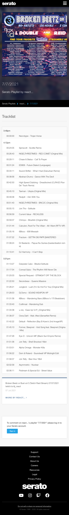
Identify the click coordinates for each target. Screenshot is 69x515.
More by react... (16, 397)
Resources (35, 470)
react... (23, 103)
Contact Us (34, 456)
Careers (34, 465)
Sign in (12, 431)
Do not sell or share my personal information (34, 506)
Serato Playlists (8, 103)
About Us (34, 461)
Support (34, 452)
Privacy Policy (34, 479)
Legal (34, 474)
